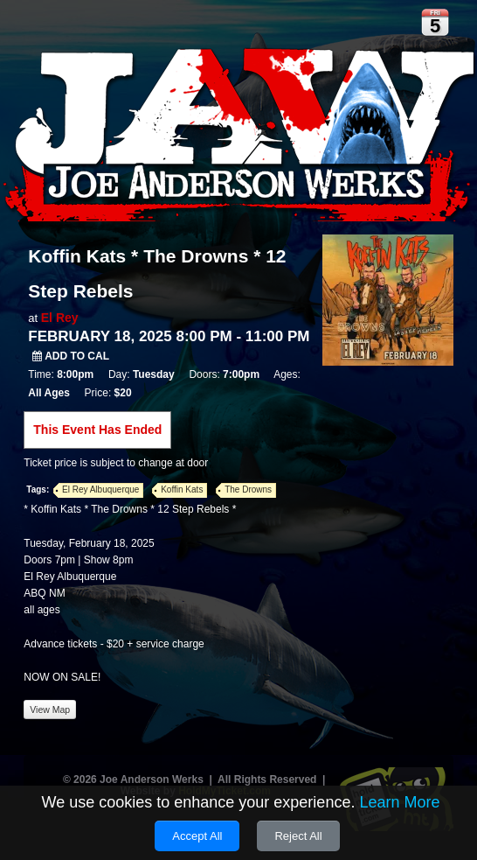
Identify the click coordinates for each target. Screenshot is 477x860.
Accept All (197, 836)
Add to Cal (70, 356)
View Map (50, 709)
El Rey (60, 318)
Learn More (399, 802)
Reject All (297, 836)
